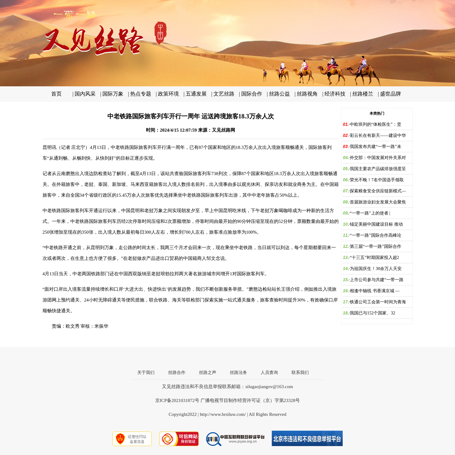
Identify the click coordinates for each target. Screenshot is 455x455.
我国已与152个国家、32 (372, 313)
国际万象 (112, 94)
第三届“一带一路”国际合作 (375, 246)
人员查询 (269, 372)
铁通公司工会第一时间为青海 (378, 302)
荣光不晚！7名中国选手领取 (377, 180)
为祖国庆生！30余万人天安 (376, 268)
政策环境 (168, 94)
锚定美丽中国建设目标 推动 (376, 224)
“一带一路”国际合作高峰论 (375, 235)
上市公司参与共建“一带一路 (376, 279)
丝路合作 (176, 372)
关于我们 (146, 372)
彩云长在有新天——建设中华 (378, 135)
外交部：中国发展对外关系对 (378, 157)
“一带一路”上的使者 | (370, 213)
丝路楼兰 (362, 94)
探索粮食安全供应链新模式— (378, 191)
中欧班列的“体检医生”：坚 (375, 124)
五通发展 (196, 94)
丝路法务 (238, 372)
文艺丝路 (223, 94)
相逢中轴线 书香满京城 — (374, 291)
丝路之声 (207, 372)
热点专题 (140, 94)
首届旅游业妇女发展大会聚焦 (378, 202)
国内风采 (85, 94)
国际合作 (251, 94)
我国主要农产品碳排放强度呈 (378, 168)
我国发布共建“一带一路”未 (375, 146)
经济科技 (335, 94)
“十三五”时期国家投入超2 (374, 257)
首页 (56, 94)
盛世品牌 (390, 94)
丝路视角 (307, 94)
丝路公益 (279, 94)
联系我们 (300, 372)
